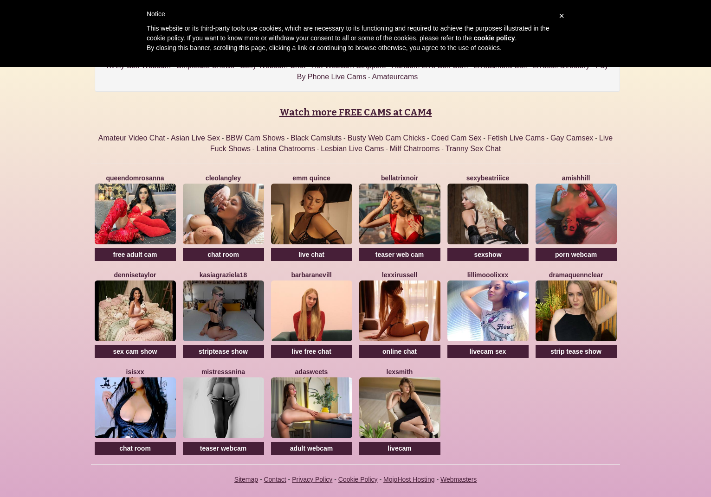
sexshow (487, 254)
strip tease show (575, 351)
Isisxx (135, 372)
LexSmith (400, 372)
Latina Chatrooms (285, 149)
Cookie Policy (358, 479)
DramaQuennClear (576, 275)
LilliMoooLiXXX (488, 275)
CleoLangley (223, 178)
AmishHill (576, 178)
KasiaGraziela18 (223, 275)
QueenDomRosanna (135, 178)
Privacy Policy (312, 479)
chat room (223, 254)
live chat (311, 254)
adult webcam (311, 448)
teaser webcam (223, 448)
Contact (275, 479)
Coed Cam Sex (456, 138)
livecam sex (488, 351)
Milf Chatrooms (415, 149)
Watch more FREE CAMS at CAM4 (355, 112)
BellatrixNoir (399, 178)
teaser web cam (399, 254)
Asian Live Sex (195, 138)
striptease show (223, 351)
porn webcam (576, 254)
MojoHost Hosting (409, 479)
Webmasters (458, 479)
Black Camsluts (316, 138)
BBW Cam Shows (255, 138)
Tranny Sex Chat (473, 149)
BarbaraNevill (311, 275)
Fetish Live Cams (516, 138)
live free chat (311, 351)
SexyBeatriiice (488, 178)
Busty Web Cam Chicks (387, 138)
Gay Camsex (571, 138)
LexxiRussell (399, 275)
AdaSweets (311, 372)
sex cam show (135, 351)
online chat (399, 351)
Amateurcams (395, 77)
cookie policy (494, 38)
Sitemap (246, 479)
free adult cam (135, 254)
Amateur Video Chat (131, 138)
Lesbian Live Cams (352, 149)
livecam (399, 448)
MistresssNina (223, 372)
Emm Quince (311, 178)
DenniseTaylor (135, 275)
